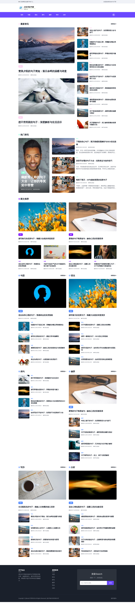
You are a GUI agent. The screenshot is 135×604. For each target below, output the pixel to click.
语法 (36, 14)
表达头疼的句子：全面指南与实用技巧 (44, 361)
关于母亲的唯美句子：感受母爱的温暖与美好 (96, 434)
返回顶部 (114, 600)
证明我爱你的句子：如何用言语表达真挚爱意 (96, 361)
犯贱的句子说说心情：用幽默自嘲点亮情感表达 (47, 327)
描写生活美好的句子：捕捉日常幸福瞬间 (45, 338)
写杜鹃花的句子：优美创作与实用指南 (94, 553)
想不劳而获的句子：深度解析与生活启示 (46, 126)
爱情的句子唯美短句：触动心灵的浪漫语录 (88, 240)
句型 (29, 14)
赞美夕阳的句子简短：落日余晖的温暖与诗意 (46, 518)
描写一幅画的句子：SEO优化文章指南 (94, 338)
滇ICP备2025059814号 (53, 600)
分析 (64, 14)
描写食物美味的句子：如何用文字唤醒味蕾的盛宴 (98, 530)
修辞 (50, 14)
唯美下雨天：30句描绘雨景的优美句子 (93, 182)
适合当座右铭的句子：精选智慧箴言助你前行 (46, 553)
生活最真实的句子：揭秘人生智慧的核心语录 (39, 509)
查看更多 (114, 24)
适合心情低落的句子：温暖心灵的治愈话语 (88, 509)
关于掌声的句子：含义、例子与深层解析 (95, 457)
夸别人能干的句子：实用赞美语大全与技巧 (96, 423)
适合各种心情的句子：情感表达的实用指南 (38, 317)
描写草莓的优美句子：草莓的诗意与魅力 (45, 391)
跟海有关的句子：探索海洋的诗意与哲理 (45, 541)
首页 (22, 14)
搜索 (110, 585)
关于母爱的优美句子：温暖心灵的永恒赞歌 (96, 327)
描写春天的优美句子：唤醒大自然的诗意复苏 (39, 240)
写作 (57, 14)
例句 (43, 14)
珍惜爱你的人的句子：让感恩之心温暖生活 (45, 530)
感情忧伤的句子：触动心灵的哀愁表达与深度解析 (48, 350)
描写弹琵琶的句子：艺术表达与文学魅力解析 (96, 446)
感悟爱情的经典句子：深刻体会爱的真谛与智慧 (97, 518)
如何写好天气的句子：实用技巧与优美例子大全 (47, 415)
